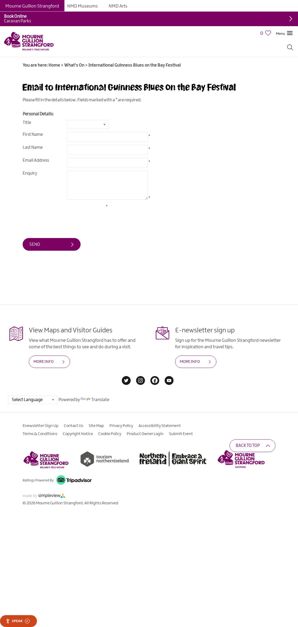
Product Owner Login (145, 434)
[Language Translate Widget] (32, 400)
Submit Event (181, 434)
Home (54, 65)
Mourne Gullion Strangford (32, 6)
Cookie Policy (109, 434)
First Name (33, 134)
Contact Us (73, 426)
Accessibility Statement (159, 426)
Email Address (36, 160)
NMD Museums (82, 6)
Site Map (96, 426)
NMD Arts (118, 6)
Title (27, 122)
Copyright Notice (78, 434)
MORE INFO (43, 362)
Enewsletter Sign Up (40, 426)
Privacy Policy (121, 426)
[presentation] (64, 214)
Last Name (33, 147)
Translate (95, 400)
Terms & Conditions (40, 434)
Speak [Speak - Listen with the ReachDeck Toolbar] (17, 620)
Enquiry (30, 173)
